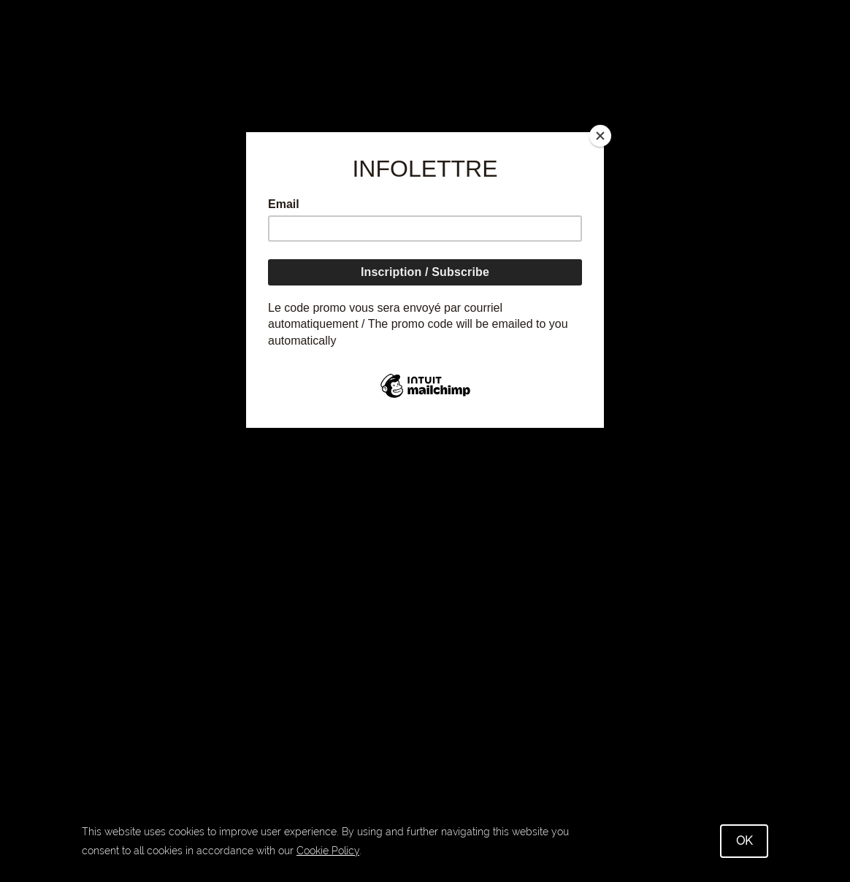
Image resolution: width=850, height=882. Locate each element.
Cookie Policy (327, 850)
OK (744, 841)
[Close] (600, 136)
